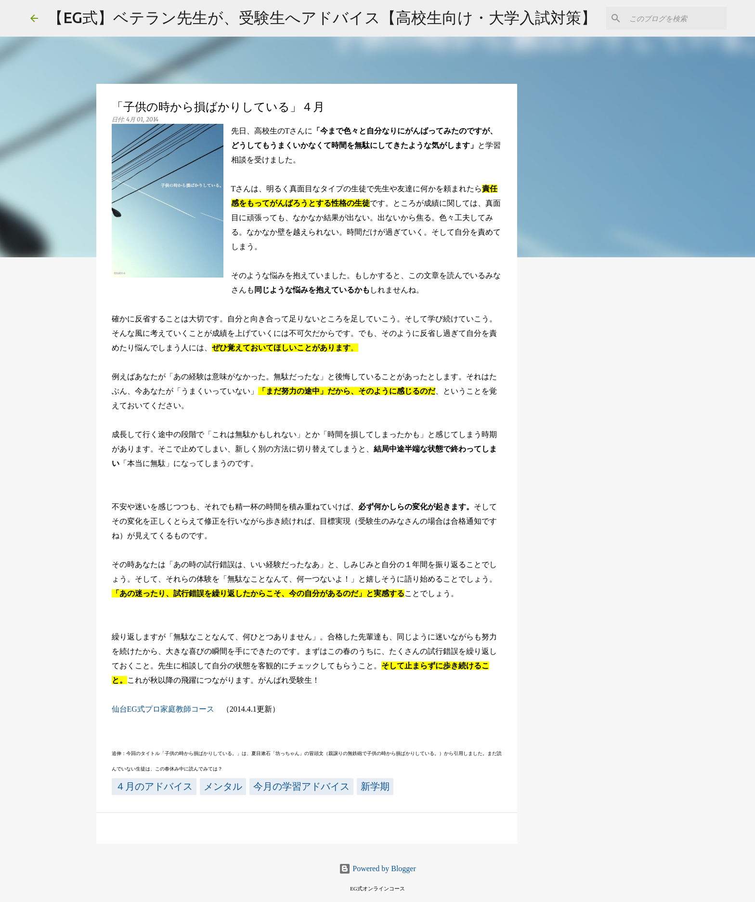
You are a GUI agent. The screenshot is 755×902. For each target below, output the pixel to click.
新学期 (375, 786)
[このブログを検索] (676, 18)
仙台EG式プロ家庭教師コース (163, 709)
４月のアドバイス (154, 786)
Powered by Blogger (377, 868)
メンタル (223, 786)
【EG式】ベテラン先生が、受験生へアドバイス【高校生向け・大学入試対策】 (322, 17)
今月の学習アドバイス (301, 786)
